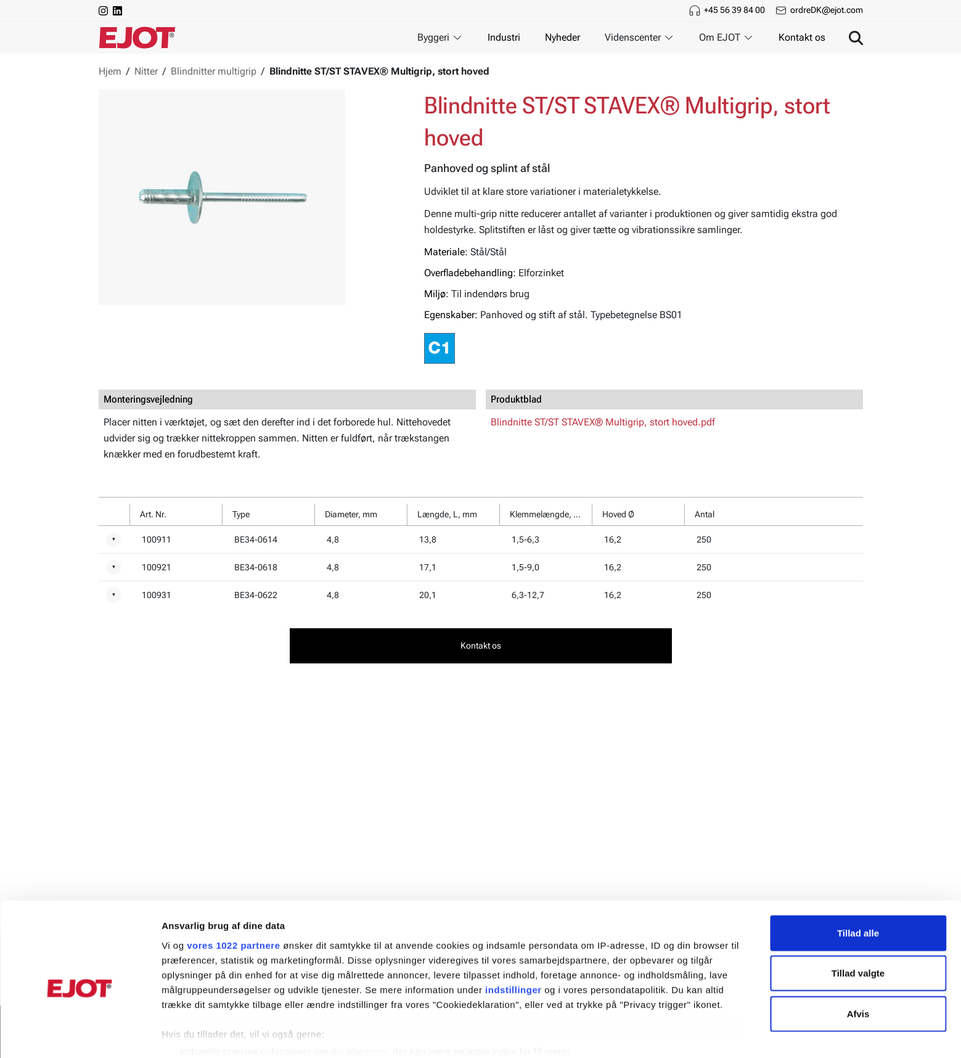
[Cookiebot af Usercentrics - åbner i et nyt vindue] (80, 1034)
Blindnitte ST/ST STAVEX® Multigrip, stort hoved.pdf (603, 422)
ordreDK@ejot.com (826, 10)
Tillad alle (858, 879)
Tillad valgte (858, 919)
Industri (504, 37)
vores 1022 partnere (233, 892)
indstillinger (513, 936)
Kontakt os (802, 37)
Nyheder (562, 37)
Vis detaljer (641, 1033)
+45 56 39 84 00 (734, 10)
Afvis (858, 960)
